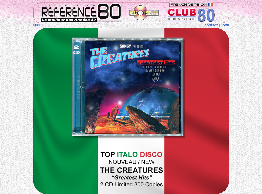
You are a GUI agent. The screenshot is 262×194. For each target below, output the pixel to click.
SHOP (37, 25)
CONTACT (211, 25)
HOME (225, 25)
